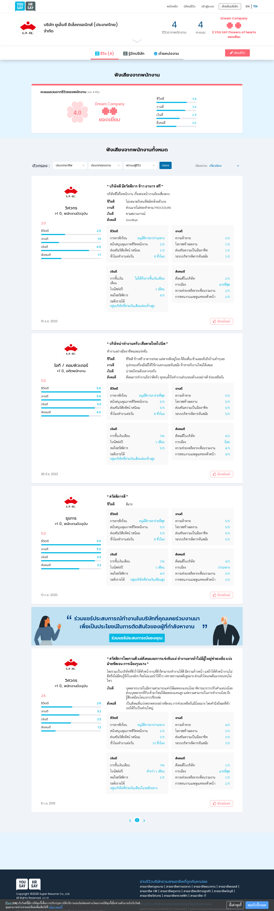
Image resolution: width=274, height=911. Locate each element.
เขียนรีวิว (189, 6)
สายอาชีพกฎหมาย (153, 886)
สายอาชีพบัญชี (225, 891)
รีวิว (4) (104, 53)
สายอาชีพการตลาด (180, 886)
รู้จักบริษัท (133, 53)
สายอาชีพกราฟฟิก (177, 895)
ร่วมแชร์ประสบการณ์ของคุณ (137, 638)
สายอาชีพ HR (150, 891)
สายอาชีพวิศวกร (152, 895)
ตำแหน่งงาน (166, 53)
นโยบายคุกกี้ (55, 907)
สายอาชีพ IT (199, 895)
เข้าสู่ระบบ (208, 6)
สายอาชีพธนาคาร (206, 886)
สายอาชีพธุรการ (171, 891)
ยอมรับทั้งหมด (257, 905)
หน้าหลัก (172, 6)
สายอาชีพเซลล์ (229, 886)
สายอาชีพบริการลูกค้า (198, 891)
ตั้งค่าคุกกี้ (235, 905)
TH (255, 6)
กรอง (165, 165)
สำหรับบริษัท (230, 6)
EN (248, 6)
